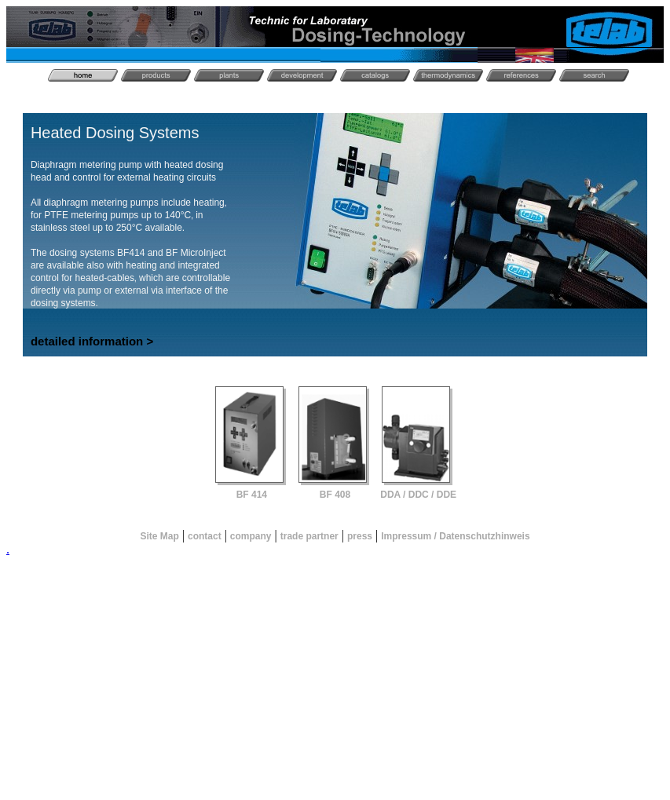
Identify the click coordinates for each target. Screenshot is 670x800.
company (251, 536)
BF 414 (251, 494)
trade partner (309, 536)
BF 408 (335, 494)
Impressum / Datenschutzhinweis (455, 536)
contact (205, 536)
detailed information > (92, 341)
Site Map (159, 536)
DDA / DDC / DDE (418, 494)
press (359, 536)
